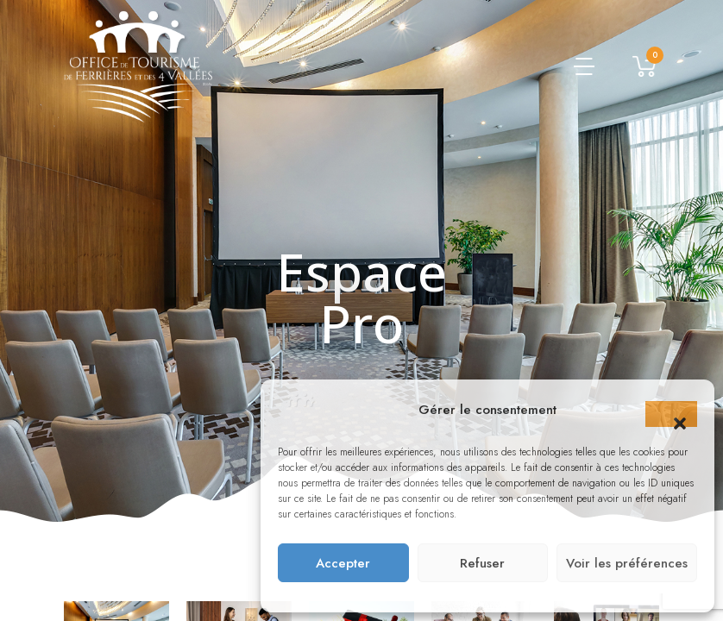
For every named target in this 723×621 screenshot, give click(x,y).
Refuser (482, 563)
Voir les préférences (627, 563)
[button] (671, 414)
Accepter (343, 563)
